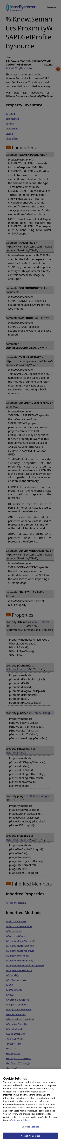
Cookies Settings (30, 1132)
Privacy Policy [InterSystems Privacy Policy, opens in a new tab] (21, 1125)
